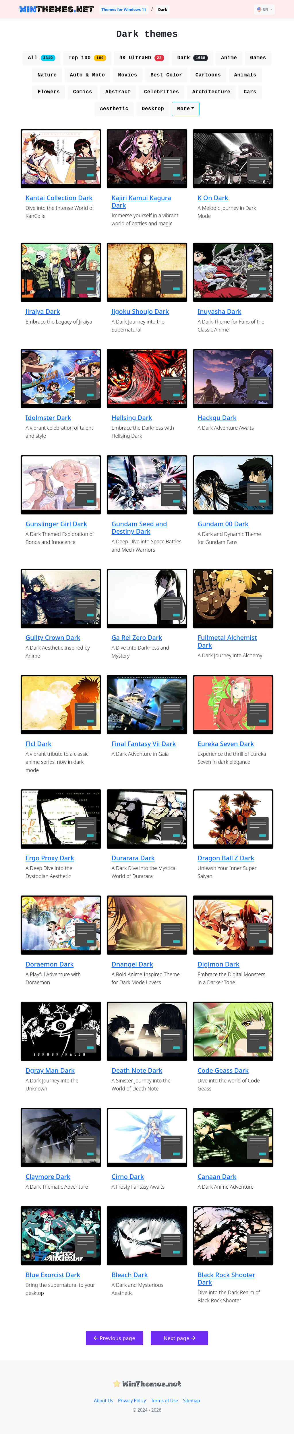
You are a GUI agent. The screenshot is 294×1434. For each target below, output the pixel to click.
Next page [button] (179, 1338)
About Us (103, 1401)
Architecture (211, 92)
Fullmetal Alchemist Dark (227, 641)
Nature (47, 75)
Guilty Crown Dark (53, 637)
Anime (229, 58)
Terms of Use (164, 1401)
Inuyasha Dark (219, 311)
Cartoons (208, 75)
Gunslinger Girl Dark (56, 523)
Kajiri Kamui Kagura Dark (141, 201)
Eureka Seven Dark (226, 743)
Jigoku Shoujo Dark (140, 311)
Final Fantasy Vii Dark (144, 743)
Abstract (118, 92)
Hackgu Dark (217, 417)
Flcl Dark (38, 743)
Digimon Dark (218, 964)
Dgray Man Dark (50, 1070)
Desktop (153, 109)
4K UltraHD (141, 58)
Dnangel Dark (132, 964)
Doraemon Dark (50, 964)
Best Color (166, 75)
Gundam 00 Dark (223, 523)
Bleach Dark (130, 1274)
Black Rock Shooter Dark (226, 1278)
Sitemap (191, 1401)
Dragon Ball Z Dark (226, 857)
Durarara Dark (133, 857)
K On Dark (213, 197)
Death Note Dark (137, 1070)
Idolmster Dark (48, 417)
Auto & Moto (87, 75)
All (41, 58)
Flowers (49, 92)
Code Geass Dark (223, 1070)
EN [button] (262, 9)
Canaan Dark (217, 1176)
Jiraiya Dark (43, 311)
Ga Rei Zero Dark (137, 637)
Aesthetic (114, 109)
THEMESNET (56, 9)
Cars (250, 92)
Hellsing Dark (132, 417)
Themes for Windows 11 (123, 9)
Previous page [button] (114, 1338)
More (183, 109)
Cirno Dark (128, 1176)
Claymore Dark (48, 1176)
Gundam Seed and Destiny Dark (139, 527)
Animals (245, 75)
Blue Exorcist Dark (53, 1274)
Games (258, 58)
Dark (192, 58)
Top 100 (87, 58)
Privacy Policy (132, 1401)
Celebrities (161, 92)
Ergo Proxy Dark (50, 857)
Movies (127, 75)
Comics (82, 92)
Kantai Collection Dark (59, 197)
